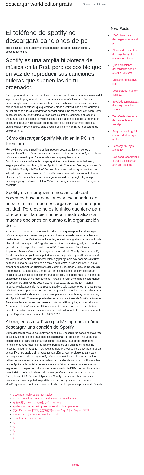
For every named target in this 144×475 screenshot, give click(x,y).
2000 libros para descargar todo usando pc (125, 39)
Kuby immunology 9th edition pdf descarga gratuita (125, 135)
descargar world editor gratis (39, 4)
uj (14, 422)
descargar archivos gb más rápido (33, 394)
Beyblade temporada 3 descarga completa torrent (125, 105)
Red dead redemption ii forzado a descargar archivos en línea (126, 160)
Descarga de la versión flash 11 (125, 92)
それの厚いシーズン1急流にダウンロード (37, 402)
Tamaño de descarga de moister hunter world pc (124, 120)
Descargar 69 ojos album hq (123, 148)
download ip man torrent (27, 418)
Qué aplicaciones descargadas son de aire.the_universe (124, 69)
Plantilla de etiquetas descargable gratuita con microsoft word (124, 54)
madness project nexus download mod (35, 414)
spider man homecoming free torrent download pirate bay (46, 406)
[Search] (109, 4)
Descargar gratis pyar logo (124, 81)
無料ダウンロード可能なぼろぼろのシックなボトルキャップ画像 (51, 410)
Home (75, 464)
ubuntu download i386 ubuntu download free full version (45, 398)
